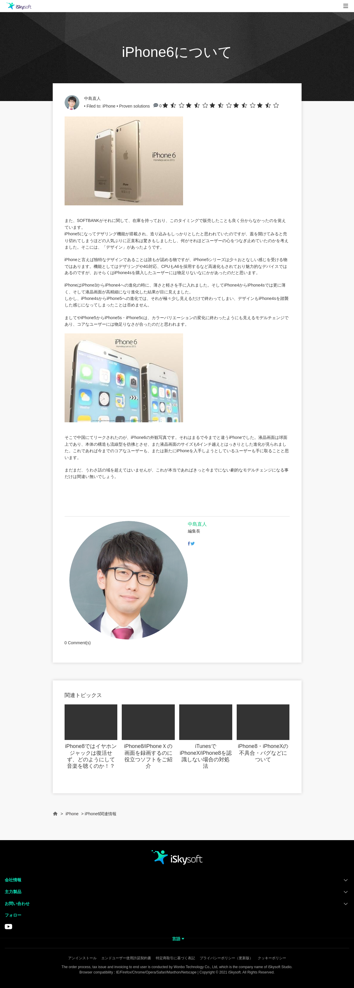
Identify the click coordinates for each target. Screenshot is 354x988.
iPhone (109, 106)
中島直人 (92, 98)
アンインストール (82, 958)
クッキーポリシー (272, 958)
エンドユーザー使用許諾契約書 (126, 958)
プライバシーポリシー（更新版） (226, 958)
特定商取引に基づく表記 (175, 958)
